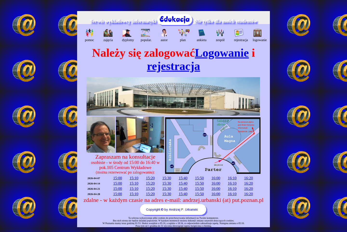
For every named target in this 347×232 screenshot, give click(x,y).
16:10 (232, 178)
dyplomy (127, 35)
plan (183, 35)
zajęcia (108, 35)
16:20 (248, 178)
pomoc (89, 35)
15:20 (150, 178)
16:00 (215, 178)
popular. (146, 35)
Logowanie (222, 52)
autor (164, 35)
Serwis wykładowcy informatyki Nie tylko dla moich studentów (173, 21)
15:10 (134, 178)
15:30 (166, 178)
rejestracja (239, 35)
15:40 (183, 178)
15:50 (199, 178)
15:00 (117, 178)
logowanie (258, 35)
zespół (220, 35)
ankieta (201, 35)
